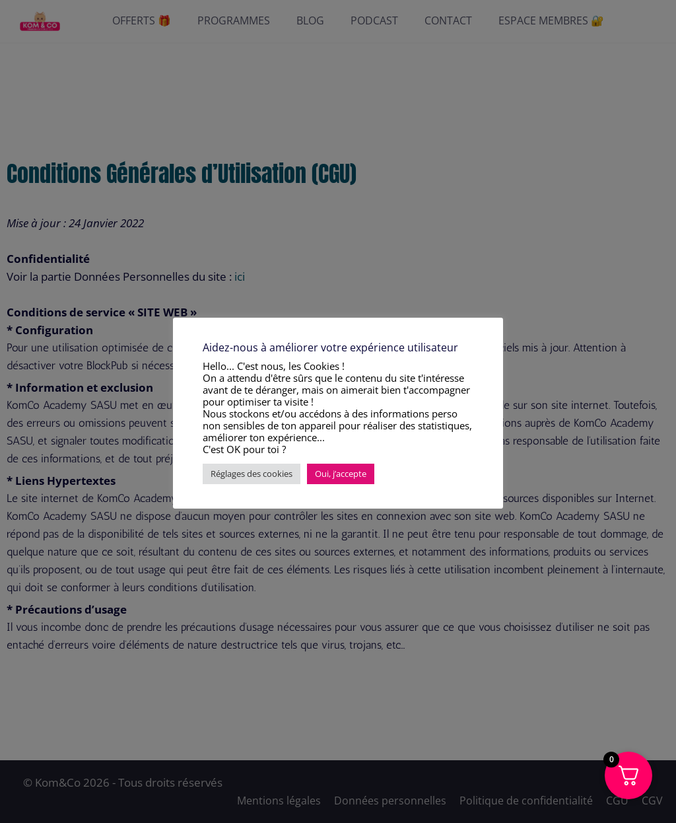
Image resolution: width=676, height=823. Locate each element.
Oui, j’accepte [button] (340, 474)
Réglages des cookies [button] (251, 474)
